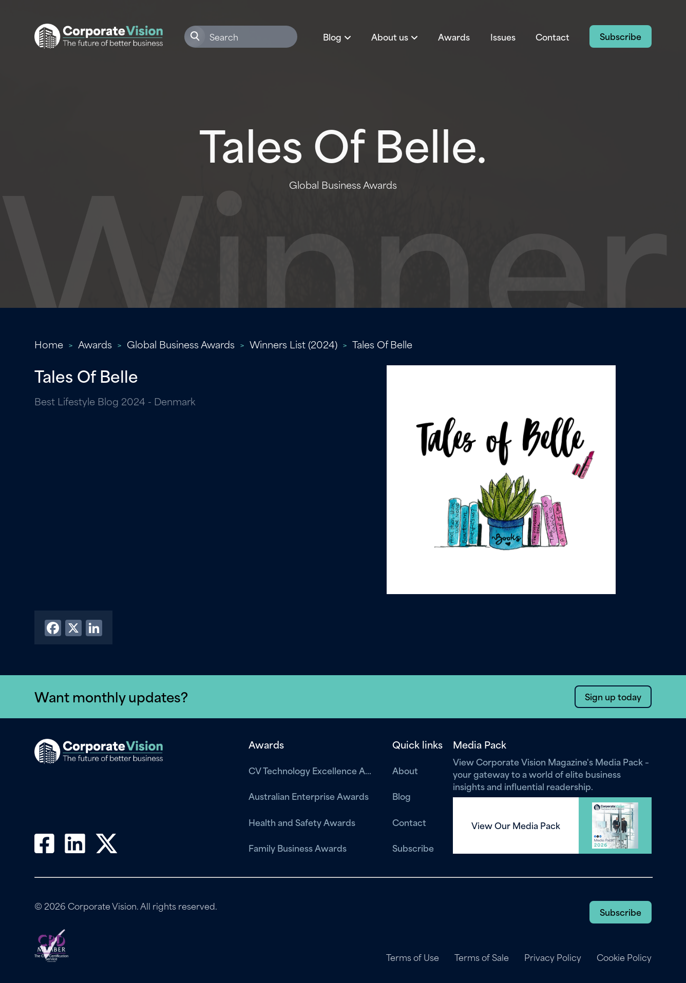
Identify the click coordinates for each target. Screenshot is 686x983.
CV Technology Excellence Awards (313, 770)
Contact (552, 36)
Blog (401, 796)
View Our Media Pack (515, 825)
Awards (454, 36)
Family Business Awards (298, 847)
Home (48, 344)
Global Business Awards (181, 344)
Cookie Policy (624, 957)
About (405, 770)
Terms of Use (412, 957)
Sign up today (613, 696)
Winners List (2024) (293, 344)
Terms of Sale (481, 957)
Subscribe (620, 36)
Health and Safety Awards (302, 822)
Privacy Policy (552, 957)
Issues (503, 36)
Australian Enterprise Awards (309, 796)
